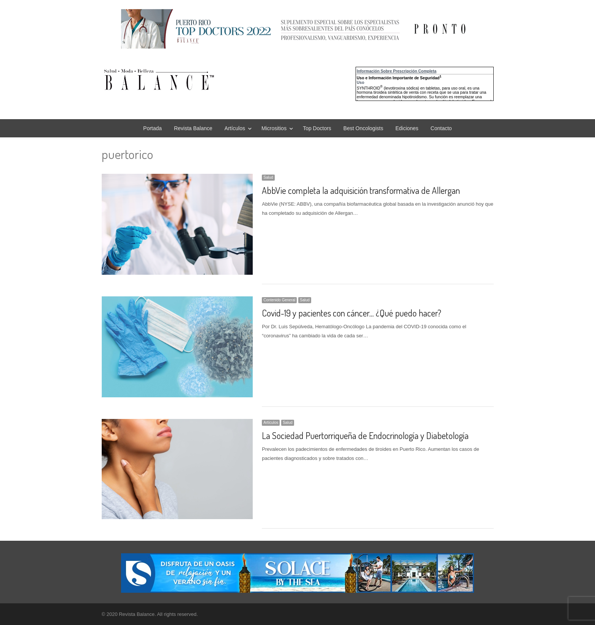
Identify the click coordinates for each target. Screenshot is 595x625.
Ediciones (407, 128)
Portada (152, 128)
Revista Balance (193, 128)
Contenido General (279, 300)
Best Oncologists (363, 128)
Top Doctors (317, 128)
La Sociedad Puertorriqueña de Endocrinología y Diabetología (365, 435)
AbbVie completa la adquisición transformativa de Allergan (361, 190)
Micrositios (273, 128)
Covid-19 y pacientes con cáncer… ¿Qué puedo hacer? (351, 313)
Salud (268, 177)
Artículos (235, 128)
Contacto (441, 128)
